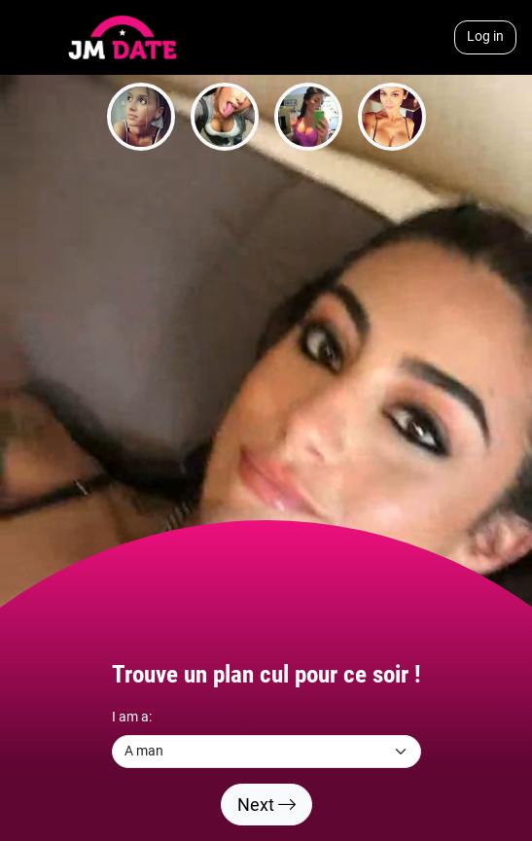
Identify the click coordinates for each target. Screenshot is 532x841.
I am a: (132, 717)
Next (266, 804)
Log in (485, 36)
